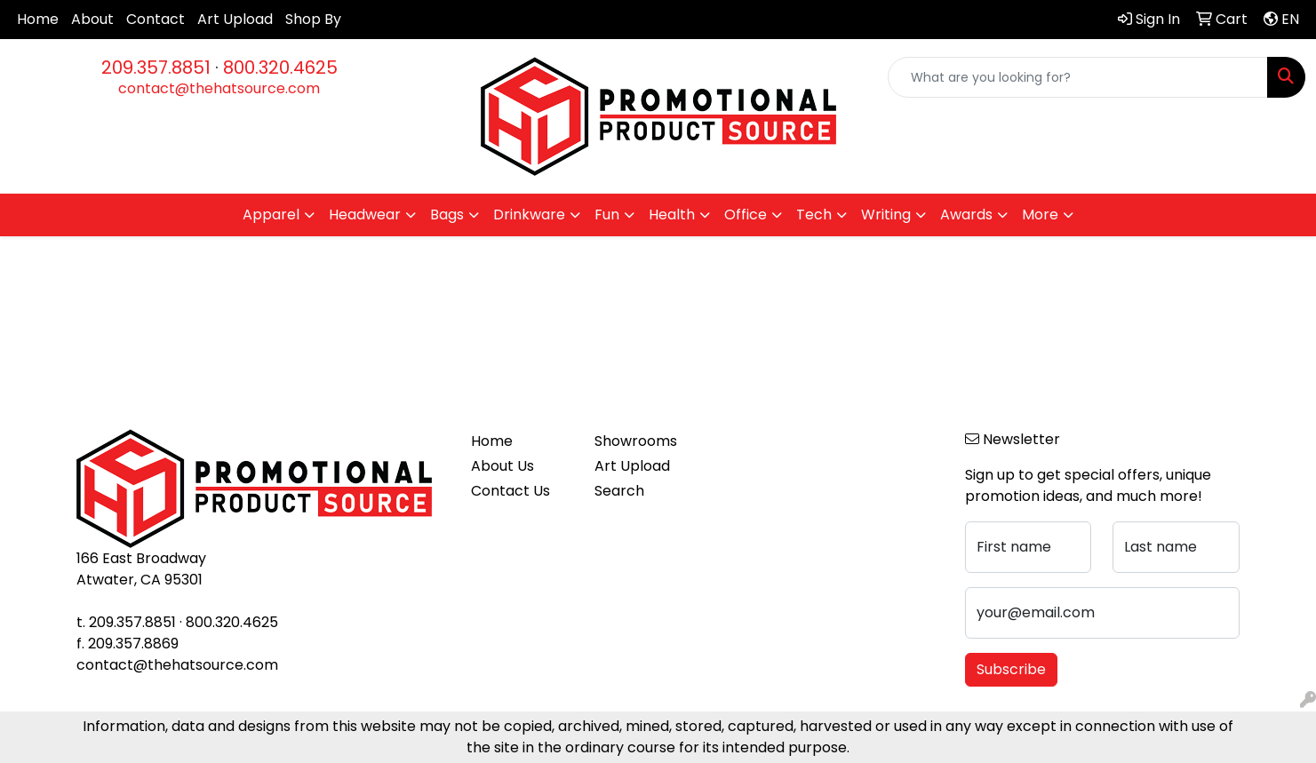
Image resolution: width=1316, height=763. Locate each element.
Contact (155, 19)
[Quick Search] (1078, 77)
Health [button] (672, 214)
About (92, 19)
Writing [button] (886, 214)
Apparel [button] (271, 214)
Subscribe (1011, 669)
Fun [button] (606, 214)
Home (38, 19)
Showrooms (635, 441)
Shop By (313, 19)
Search (619, 491)
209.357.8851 (156, 67)
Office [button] (745, 214)
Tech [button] (814, 214)
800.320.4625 (280, 67)
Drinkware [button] (529, 214)
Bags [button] (447, 214)
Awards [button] (966, 214)
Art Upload (235, 19)
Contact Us (510, 491)
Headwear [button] (365, 214)
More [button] (1040, 214)
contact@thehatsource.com (219, 88)
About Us (502, 466)
